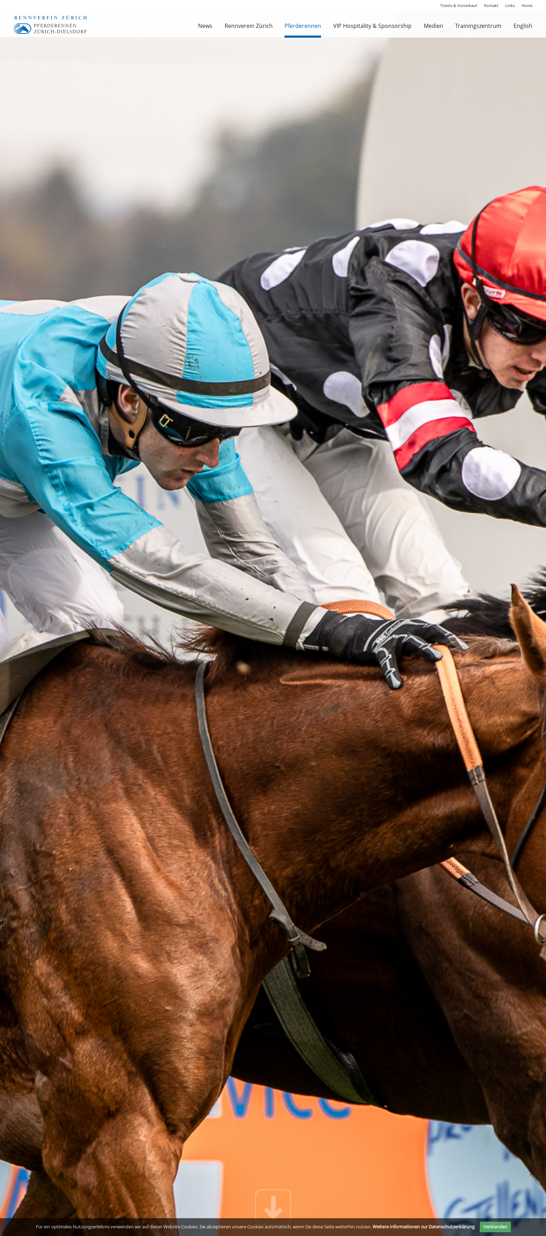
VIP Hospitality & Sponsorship (372, 26)
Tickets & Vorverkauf (458, 5)
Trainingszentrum (478, 26)
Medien (433, 26)
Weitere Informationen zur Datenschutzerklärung (424, 1226)
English (523, 26)
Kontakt (491, 5)
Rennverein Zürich (249, 26)
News (205, 26)
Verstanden (495, 1226)
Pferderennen (302, 26)
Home (527, 5)
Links (510, 5)
